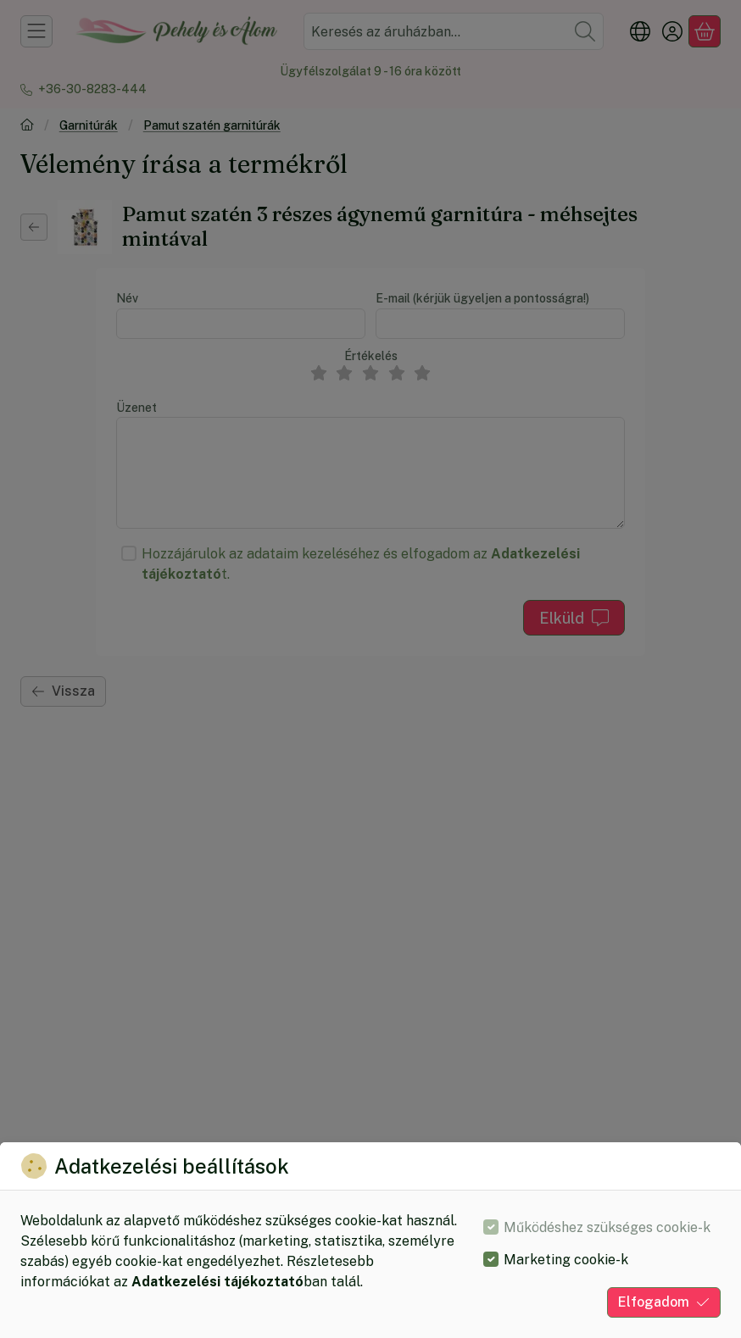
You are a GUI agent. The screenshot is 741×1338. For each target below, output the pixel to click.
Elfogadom (664, 1302)
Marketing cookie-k (566, 1260)
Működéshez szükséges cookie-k (607, 1227)
